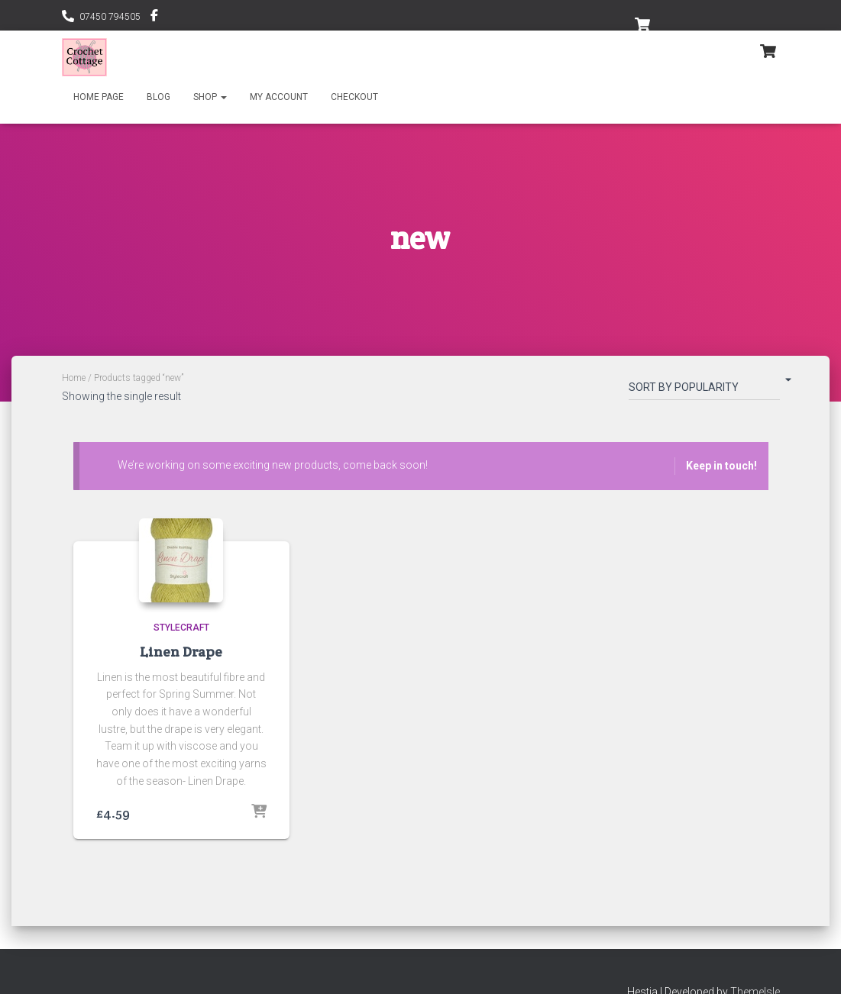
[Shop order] (704, 390)
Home (74, 378)
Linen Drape (181, 651)
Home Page (98, 97)
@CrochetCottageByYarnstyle (154, 17)
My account (279, 97)
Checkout (354, 97)
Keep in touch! (721, 466)
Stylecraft (181, 627)
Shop (210, 97)
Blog (158, 97)
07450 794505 (110, 16)
